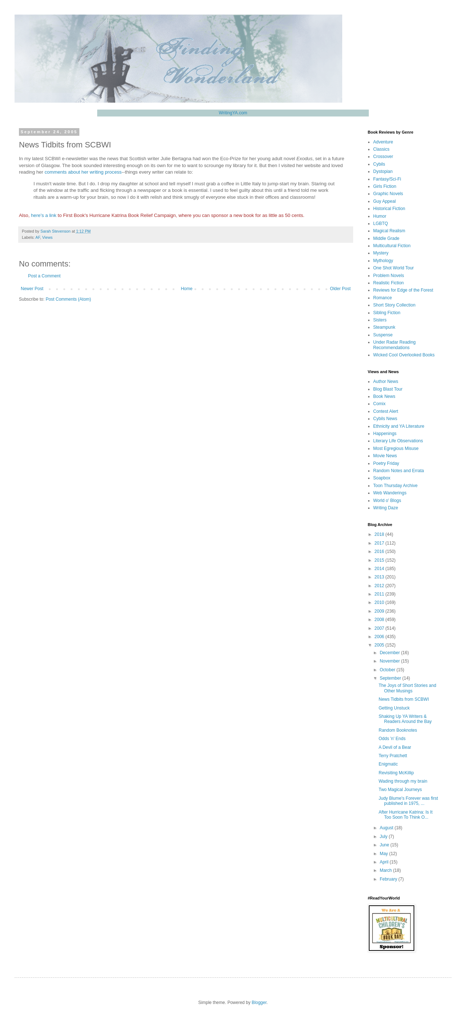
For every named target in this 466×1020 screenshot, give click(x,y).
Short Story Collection (394, 305)
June (385, 844)
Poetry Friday (386, 463)
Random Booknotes (398, 730)
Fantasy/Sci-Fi (387, 179)
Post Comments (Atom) (68, 299)
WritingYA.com (233, 112)
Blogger (259, 1002)
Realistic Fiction (388, 282)
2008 (380, 619)
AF (37, 237)
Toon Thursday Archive (395, 485)
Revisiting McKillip (396, 772)
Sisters (380, 320)
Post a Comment (44, 275)
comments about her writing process (83, 172)
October (388, 669)
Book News (384, 396)
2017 (380, 543)
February (389, 879)
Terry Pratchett (393, 755)
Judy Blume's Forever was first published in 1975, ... (408, 801)
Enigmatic (388, 764)
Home (187, 288)
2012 (380, 585)
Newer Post (32, 288)
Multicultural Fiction (392, 245)
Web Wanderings (389, 492)
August (387, 827)
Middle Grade (386, 238)
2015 (380, 560)
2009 (380, 611)
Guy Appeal (384, 201)
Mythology (383, 260)
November (390, 661)
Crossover (383, 156)
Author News (385, 381)
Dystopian (382, 171)
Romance (382, 297)
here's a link (43, 215)
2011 (380, 594)
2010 (380, 602)
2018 (380, 534)
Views (47, 237)
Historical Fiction (389, 208)
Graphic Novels (388, 193)
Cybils (379, 164)
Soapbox (381, 478)
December (390, 652)
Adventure (383, 142)
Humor (379, 216)
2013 (380, 577)
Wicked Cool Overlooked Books (404, 354)
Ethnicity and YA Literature (398, 426)
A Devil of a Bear (395, 747)
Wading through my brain (403, 781)
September (391, 678)
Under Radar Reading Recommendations (394, 345)
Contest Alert (385, 411)
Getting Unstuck (394, 708)
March (386, 870)
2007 (380, 628)
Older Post (340, 288)
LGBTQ (380, 223)
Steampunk (384, 327)
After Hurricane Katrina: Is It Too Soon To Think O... (406, 815)
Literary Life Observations (398, 440)
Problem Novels (388, 275)
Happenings (384, 433)
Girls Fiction (384, 186)
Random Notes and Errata (398, 470)
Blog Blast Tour (388, 389)
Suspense (382, 334)
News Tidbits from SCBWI (404, 699)
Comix (379, 403)
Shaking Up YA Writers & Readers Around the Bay (405, 719)
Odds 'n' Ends (392, 738)
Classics (381, 149)
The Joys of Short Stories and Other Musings (407, 688)
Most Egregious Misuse (396, 448)
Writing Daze (385, 507)
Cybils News (385, 418)
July (384, 836)
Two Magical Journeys (400, 789)
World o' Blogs (387, 500)
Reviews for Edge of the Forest (403, 290)
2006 (380, 636)
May (384, 853)
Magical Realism (389, 230)
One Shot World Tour (393, 267)
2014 (380, 568)
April (385, 862)
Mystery (380, 253)
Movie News (385, 455)
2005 (380, 645)
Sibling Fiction (386, 312)
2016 (380, 551)
